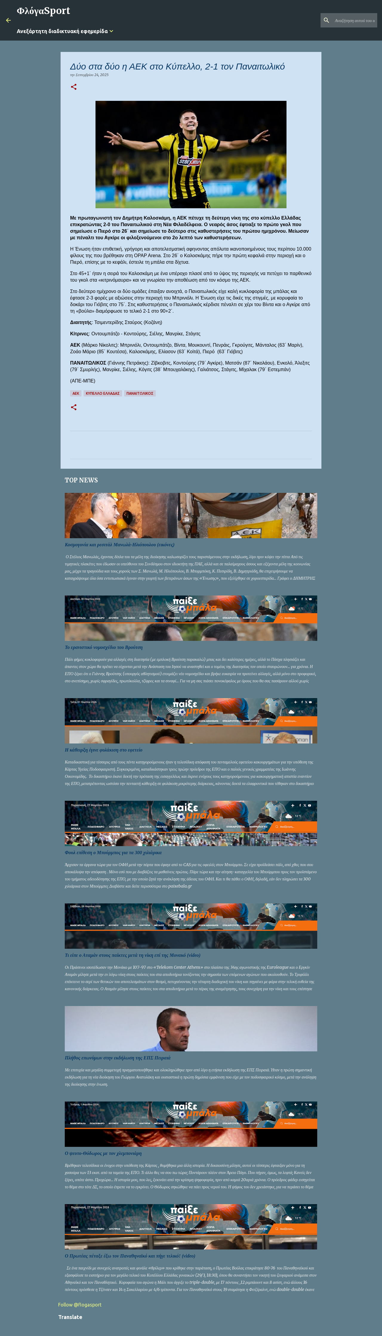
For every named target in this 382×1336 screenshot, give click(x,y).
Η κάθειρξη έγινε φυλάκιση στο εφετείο (103, 749)
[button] (73, 87)
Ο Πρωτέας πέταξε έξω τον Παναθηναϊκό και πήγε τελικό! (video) (130, 1255)
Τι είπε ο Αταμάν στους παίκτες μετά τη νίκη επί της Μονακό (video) (133, 955)
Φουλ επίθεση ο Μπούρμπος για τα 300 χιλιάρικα (113, 852)
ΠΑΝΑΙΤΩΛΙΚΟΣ (140, 393)
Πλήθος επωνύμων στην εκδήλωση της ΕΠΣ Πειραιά (117, 1057)
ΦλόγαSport (43, 11)
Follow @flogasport (79, 1304)
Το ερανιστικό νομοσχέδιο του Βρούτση (104, 647)
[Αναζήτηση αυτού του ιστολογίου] (346, 20)
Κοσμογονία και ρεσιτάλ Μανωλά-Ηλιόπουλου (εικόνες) (120, 544)
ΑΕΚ (76, 393)
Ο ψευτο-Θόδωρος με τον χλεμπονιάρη (103, 1153)
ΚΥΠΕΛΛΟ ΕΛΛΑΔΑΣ (103, 393)
